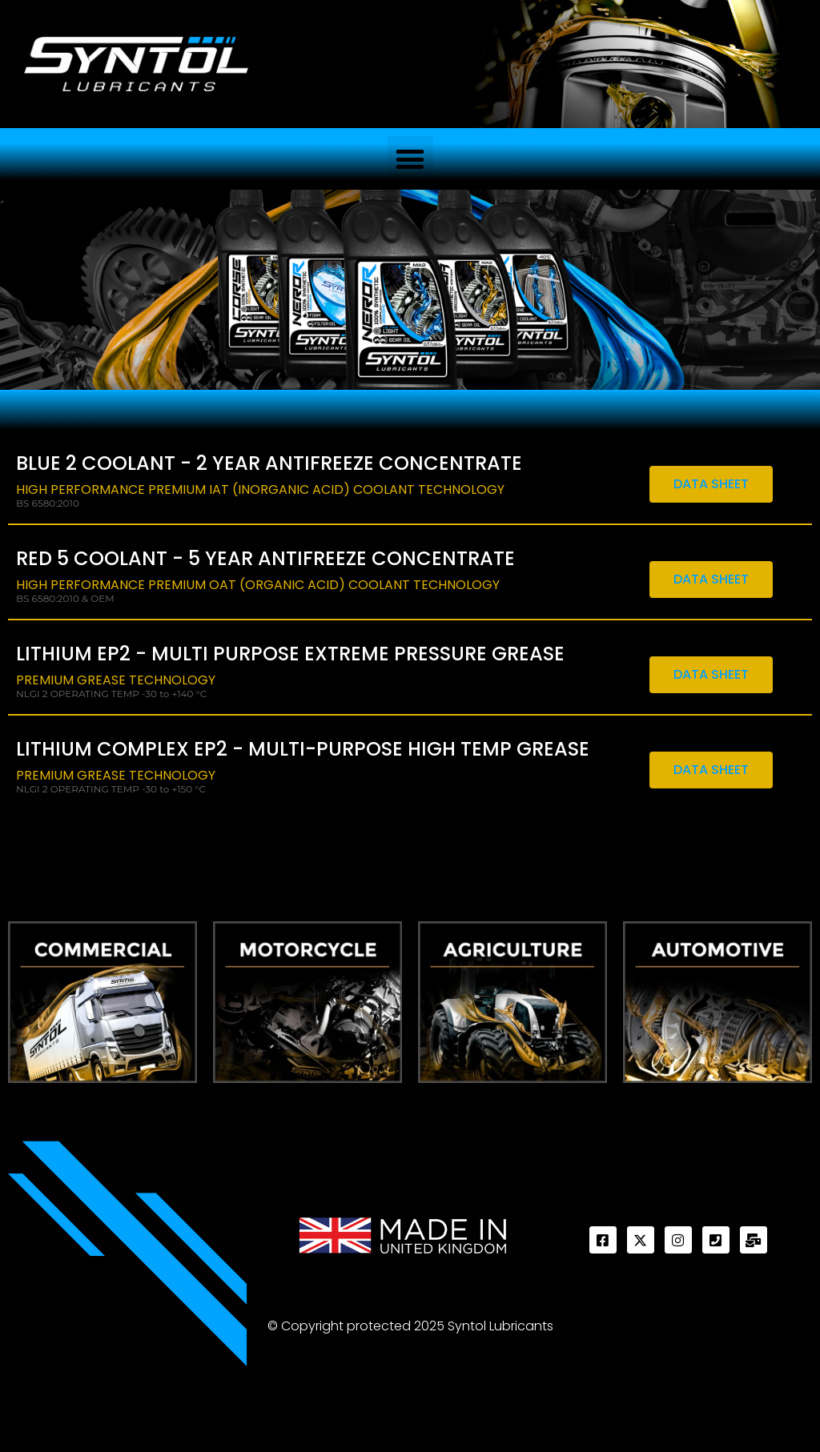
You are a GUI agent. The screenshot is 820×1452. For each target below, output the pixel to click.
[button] (410, 159)
